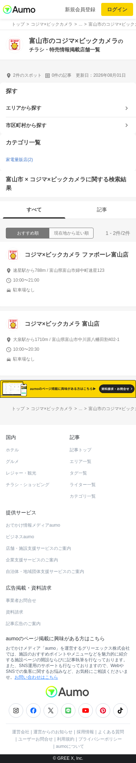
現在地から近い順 (71, 233)
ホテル (12, 450)
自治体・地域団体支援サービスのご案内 (45, 571)
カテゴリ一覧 (83, 496)
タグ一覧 (78, 473)
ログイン (117, 9)
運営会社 (20, 732)
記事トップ (80, 450)
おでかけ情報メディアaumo (33, 525)
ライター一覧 (83, 484)
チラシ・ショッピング (27, 484)
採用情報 (85, 732)
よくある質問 (111, 732)
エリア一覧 (80, 461)
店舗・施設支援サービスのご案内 (38, 548)
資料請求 (14, 612)
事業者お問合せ (21, 600)
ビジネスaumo (20, 537)
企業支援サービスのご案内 (32, 560)
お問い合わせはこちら (36, 677)
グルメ (12, 461)
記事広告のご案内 (23, 623)
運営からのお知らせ (53, 732)
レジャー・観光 (21, 473)
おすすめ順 (28, 233)
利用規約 (65, 739)
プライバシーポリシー (100, 739)
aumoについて (70, 746)
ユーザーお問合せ (35, 739)
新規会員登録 (80, 9)
